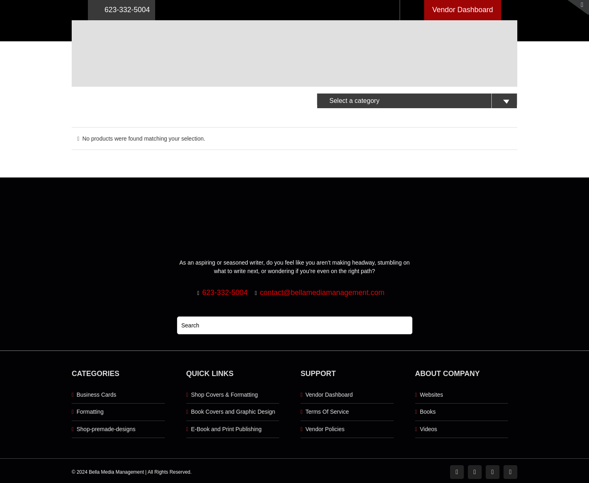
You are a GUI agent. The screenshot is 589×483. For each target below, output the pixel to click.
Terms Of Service (327, 411)
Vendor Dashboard (462, 10)
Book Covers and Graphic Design (233, 411)
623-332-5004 (121, 10)
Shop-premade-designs (106, 429)
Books (428, 411)
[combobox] (417, 99)
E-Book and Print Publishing (226, 429)
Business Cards (96, 394)
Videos (428, 429)
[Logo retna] (294, 23)
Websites (431, 394)
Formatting (90, 411)
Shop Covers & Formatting (224, 394)
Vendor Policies (325, 429)
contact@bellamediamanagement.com (322, 293)
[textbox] (417, 101)
